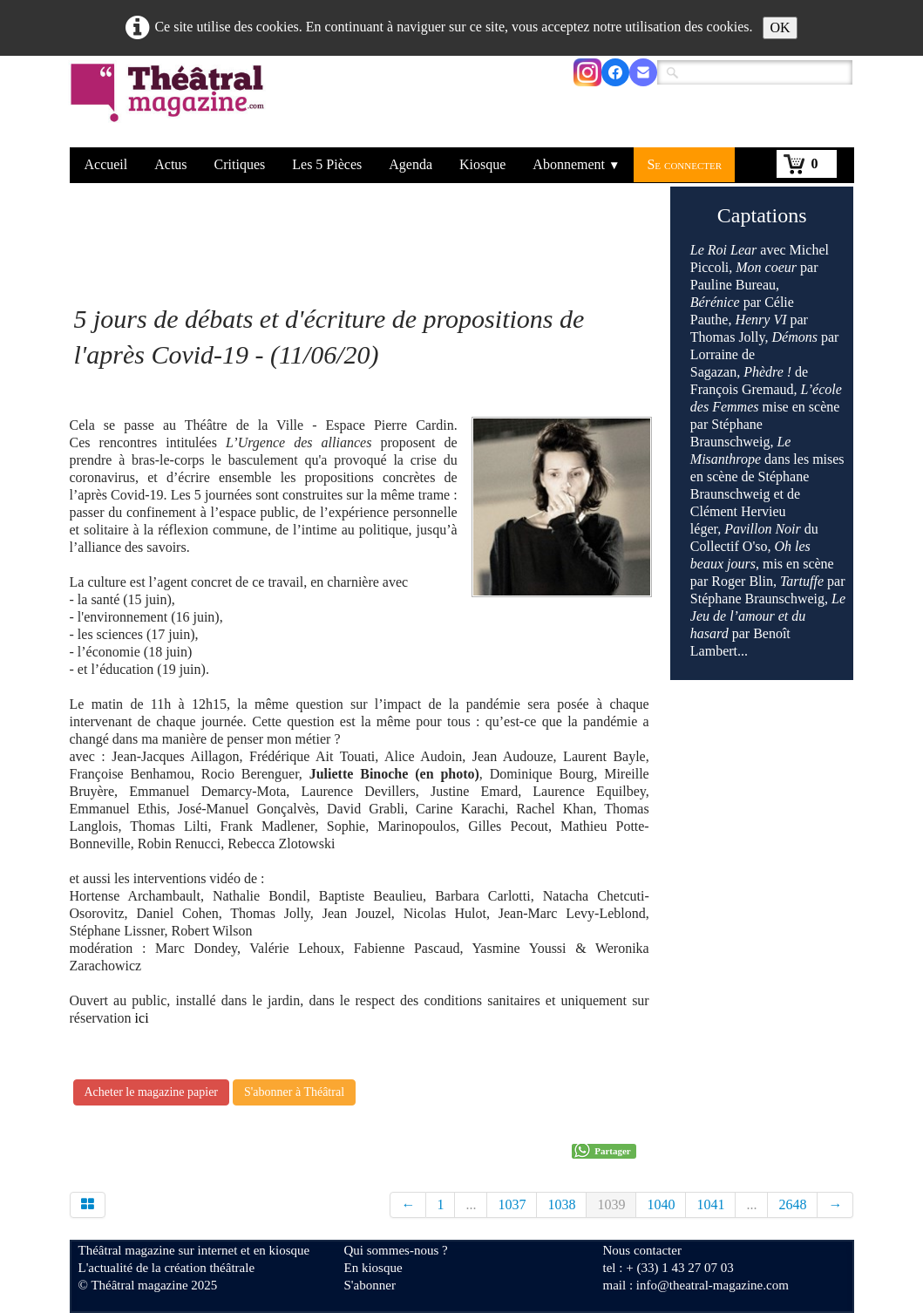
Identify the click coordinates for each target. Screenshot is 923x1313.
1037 (512, 1204)
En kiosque (373, 1268)
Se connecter (684, 164)
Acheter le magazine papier (152, 1092)
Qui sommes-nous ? (396, 1250)
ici (140, 1017)
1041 (710, 1204)
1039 (611, 1204)
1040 (661, 1204)
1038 (561, 1204)
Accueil (106, 164)
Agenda (410, 164)
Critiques (240, 164)
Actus (170, 164)
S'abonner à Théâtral (294, 1092)
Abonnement (576, 164)
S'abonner (370, 1285)
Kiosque (482, 164)
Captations (762, 215)
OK (780, 27)
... (470, 1204)
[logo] (170, 103)
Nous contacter (642, 1250)
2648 (792, 1204)
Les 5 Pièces (327, 164)
